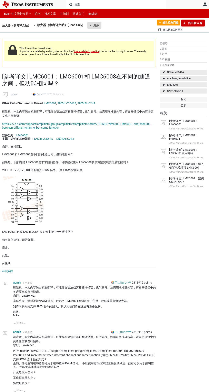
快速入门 (74, 13)
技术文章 (47, 13)
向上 (15, 324)
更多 (98, 25)
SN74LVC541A (175, 72)
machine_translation (179, 78)
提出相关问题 (168, 23)
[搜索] (116, 4)
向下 (24, 324)
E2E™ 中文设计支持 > (16, 13)
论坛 (35, 13)
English (88, 13)
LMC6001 (172, 84)
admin (14, 94)
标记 (183, 99)
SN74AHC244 (175, 90)
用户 (205, 4)
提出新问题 (194, 23)
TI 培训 (61, 13)
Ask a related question (86, 51)
